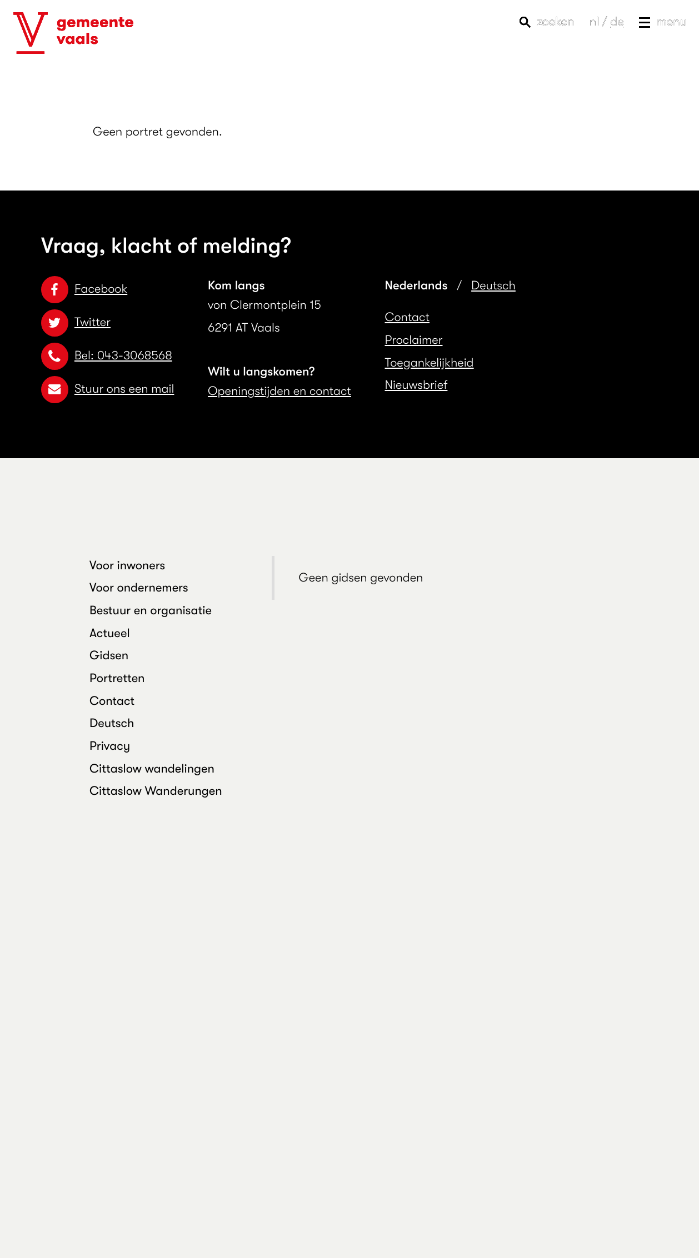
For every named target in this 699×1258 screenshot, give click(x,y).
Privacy (109, 746)
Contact (407, 317)
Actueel (109, 633)
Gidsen (108, 656)
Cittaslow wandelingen (151, 769)
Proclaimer (414, 340)
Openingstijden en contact (279, 391)
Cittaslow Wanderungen (155, 791)
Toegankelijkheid (429, 363)
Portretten (117, 678)
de (616, 22)
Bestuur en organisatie (150, 611)
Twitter (76, 322)
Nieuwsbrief (416, 385)
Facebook (84, 289)
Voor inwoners (127, 566)
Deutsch (493, 286)
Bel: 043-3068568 (106, 356)
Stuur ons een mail (107, 389)
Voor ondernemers (138, 588)
